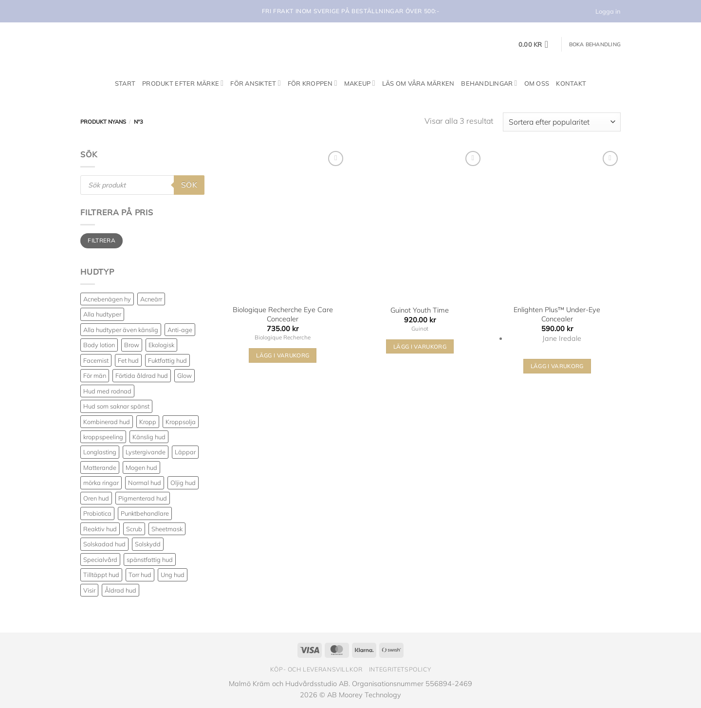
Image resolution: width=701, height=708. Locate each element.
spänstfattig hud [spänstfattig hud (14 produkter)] (150, 559)
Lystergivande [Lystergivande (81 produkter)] (146, 452)
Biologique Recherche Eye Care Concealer (283, 314)
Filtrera (101, 240)
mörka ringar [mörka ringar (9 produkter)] (101, 482)
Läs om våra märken (418, 83)
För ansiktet (255, 83)
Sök (189, 184)
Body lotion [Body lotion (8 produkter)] (99, 345)
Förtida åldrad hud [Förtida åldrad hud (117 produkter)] (141, 375)
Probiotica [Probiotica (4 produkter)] (97, 513)
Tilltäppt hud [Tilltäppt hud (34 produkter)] (101, 574)
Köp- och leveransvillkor (316, 669)
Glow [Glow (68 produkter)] (184, 375)
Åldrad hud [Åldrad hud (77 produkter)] (120, 590)
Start (125, 83)
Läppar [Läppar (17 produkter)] (185, 452)
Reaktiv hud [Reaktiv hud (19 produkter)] (100, 529)
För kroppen (312, 83)
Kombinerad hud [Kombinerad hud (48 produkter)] (106, 422)
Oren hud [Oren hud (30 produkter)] (96, 498)
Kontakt (571, 83)
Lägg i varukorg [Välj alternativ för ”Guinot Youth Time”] (419, 346)
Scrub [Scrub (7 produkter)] (134, 529)
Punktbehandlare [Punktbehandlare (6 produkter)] (145, 513)
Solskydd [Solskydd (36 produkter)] (148, 544)
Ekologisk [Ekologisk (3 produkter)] (161, 345)
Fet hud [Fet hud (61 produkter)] (128, 360)
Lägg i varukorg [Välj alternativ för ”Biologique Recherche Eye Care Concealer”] (282, 355)
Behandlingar (489, 83)
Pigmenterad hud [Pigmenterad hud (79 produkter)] (142, 498)
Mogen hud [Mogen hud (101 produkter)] (141, 467)
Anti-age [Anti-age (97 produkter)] (179, 330)
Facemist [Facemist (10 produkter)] (96, 360)
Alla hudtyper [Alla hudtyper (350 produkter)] (102, 314)
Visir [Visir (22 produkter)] (89, 590)
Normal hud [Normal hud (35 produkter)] (144, 482)
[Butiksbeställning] (562, 121)
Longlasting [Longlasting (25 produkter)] (99, 452)
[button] (536, 44)
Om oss (537, 83)
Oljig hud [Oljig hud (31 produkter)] (183, 482)
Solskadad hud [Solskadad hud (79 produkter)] (104, 544)
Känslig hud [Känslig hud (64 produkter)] (149, 437)
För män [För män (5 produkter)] (94, 375)
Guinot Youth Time (419, 310)
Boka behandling (595, 44)
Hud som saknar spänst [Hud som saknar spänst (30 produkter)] (116, 406)
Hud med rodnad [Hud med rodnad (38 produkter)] (107, 391)
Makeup (359, 83)
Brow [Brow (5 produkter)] (131, 345)
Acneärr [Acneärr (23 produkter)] (151, 299)
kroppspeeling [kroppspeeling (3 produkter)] (103, 437)
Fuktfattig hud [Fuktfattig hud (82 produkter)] (167, 360)
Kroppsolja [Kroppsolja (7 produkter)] (181, 422)
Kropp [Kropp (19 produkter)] (147, 422)
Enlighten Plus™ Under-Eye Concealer (557, 314)
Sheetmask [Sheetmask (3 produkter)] (167, 529)
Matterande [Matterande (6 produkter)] (99, 467)
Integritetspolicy (400, 669)
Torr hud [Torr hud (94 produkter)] (140, 574)
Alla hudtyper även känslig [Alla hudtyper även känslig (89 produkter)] (120, 330)
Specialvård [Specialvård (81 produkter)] (100, 559)
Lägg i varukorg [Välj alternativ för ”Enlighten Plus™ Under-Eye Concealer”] (557, 366)
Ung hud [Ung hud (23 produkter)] (172, 574)
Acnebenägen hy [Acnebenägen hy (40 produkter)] (107, 299)
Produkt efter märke (182, 83)
